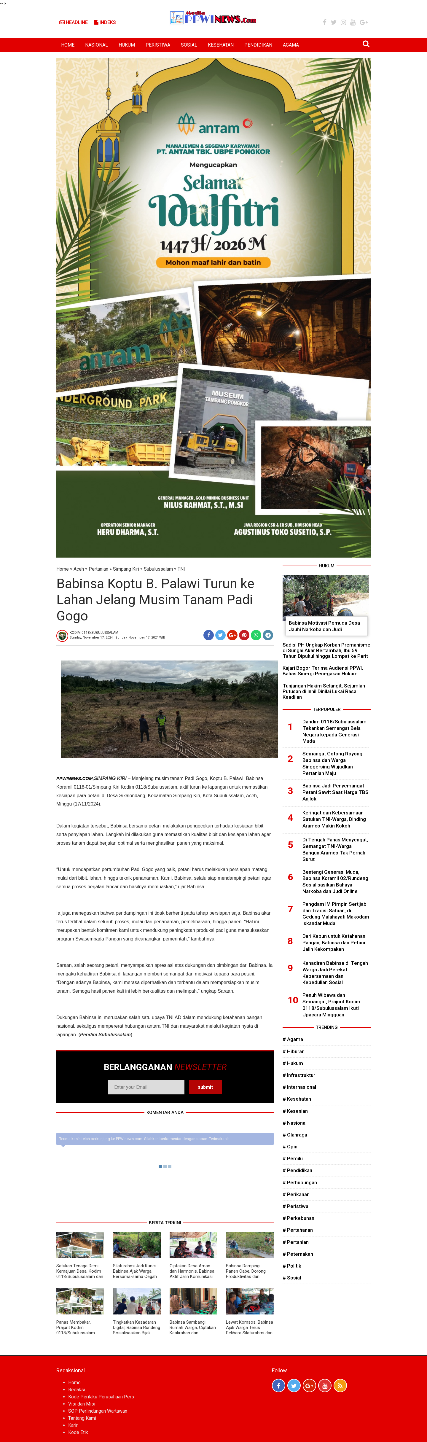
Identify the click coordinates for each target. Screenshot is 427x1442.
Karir (73, 1425)
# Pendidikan (297, 1170)
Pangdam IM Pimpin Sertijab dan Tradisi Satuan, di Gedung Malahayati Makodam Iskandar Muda (335, 913)
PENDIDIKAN (258, 45)
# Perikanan (296, 1194)
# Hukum (293, 1063)
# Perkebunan (298, 1218)
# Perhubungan (300, 1182)
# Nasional (295, 1123)
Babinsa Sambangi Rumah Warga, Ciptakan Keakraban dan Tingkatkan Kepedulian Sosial (193, 1333)
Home (62, 569)
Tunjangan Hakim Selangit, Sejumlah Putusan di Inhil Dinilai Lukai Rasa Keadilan (324, 691)
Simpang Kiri (126, 569)
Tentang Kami (82, 1418)
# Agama (293, 1039)
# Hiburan (294, 1051)
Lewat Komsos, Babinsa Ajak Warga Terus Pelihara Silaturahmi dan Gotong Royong (249, 1330)
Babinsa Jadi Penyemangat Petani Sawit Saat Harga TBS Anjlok (335, 792)
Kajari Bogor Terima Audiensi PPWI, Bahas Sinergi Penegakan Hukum (323, 671)
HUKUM (127, 45)
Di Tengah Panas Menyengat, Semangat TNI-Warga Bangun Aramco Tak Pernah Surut (335, 849)
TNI (181, 569)
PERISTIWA (158, 45)
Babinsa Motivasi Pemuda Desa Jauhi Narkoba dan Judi (324, 626)
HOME (67, 45)
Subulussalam (158, 569)
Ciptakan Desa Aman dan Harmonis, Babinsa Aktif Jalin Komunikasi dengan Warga (192, 1274)
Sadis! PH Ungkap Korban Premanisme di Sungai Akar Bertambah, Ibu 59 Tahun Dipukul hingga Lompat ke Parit (326, 650)
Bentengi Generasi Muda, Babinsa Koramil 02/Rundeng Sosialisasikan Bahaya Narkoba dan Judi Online (335, 881)
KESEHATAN (221, 45)
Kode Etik (78, 1432)
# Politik (292, 1266)
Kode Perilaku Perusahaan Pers (101, 1397)
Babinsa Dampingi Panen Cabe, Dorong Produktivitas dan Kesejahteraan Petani (246, 1274)
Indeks (105, 22)
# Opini (291, 1147)
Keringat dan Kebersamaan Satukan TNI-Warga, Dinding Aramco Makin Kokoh (334, 819)
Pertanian (98, 569)
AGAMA (291, 45)
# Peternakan (298, 1254)
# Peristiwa (295, 1206)
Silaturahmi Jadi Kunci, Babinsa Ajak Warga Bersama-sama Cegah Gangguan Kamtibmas (135, 1274)
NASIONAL (96, 45)
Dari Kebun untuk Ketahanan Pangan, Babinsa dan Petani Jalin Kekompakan (333, 942)
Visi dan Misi (81, 1404)
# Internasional (299, 1087)
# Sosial (292, 1278)
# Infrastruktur (299, 1075)
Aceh (79, 569)
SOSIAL (189, 45)
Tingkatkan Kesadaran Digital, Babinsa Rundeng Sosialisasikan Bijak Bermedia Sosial (136, 1330)
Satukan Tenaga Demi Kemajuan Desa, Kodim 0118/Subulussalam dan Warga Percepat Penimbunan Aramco (79, 1276)
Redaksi (76, 1389)
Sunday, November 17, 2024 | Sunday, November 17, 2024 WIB (117, 637)
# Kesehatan (297, 1099)
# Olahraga (295, 1135)
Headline (73, 22)
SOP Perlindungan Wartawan (97, 1411)
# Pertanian (296, 1242)
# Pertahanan (298, 1230)
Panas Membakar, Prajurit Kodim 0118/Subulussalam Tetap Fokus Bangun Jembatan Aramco (76, 1333)
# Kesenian (295, 1111)
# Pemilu (293, 1158)
